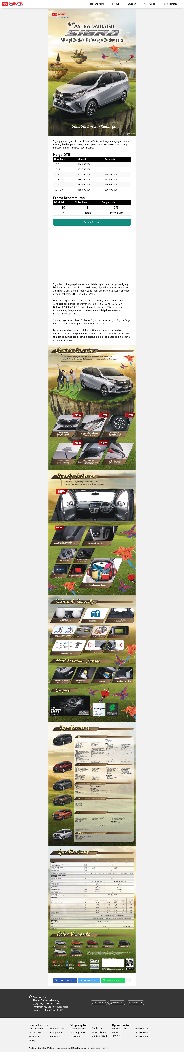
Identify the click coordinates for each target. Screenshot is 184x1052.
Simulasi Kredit (99, 1035)
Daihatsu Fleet (119, 1028)
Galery (32, 1040)
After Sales (149, 3)
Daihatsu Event (141, 1032)
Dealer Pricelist (78, 1028)
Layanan (132, 3)
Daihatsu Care (141, 1036)
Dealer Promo (99, 1031)
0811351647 (99, 1002)
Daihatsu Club (141, 1028)
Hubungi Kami (57, 1028)
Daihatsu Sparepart (117, 1034)
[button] (65, 980)
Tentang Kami (97, 3)
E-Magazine (56, 1032)
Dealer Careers (36, 1032)
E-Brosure (55, 1036)
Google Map (135, 1002)
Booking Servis (77, 1032)
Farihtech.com (94, 1047)
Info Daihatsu (170, 3)
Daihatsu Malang (50, 1000)
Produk (115, 3)
